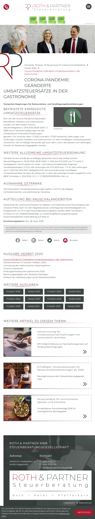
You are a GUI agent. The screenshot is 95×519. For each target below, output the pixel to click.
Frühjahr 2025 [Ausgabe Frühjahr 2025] (54, 291)
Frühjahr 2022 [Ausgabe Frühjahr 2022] (13, 306)
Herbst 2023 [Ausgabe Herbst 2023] (34, 299)
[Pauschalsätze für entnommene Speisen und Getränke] (47, 408)
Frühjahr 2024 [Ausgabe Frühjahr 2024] (13, 299)
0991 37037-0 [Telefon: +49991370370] (49, 461)
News (40, 65)
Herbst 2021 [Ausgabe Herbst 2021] (33, 306)
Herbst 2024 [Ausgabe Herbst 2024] (75, 291)
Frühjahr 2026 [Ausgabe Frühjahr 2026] (13, 291)
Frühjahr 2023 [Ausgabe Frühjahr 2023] (54, 299)
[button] (6, 7)
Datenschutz (85, 503)
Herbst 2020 (30, 68)
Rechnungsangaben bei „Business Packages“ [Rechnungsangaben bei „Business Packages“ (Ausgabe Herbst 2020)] (25, 274)
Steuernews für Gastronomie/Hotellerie (66, 65)
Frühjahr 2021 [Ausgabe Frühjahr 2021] (53, 306)
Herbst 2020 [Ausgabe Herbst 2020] (74, 306)
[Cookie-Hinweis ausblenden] (84, 512)
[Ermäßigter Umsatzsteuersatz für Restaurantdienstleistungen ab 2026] (47, 376)
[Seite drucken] (71, 240)
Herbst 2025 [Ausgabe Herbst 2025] (34, 291)
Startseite (29, 65)
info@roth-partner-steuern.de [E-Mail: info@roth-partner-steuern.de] (57, 467)
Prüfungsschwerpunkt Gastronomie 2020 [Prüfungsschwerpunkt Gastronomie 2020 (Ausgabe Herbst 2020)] (24, 271)
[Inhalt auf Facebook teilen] (22, 240)
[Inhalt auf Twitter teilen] (54, 240)
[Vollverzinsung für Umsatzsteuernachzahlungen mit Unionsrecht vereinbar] (47, 342)
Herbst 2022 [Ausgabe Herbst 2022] (75, 299)
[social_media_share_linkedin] (38, 240)
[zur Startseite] (47, 7)
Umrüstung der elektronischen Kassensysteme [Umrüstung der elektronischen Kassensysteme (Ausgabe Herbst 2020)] (26, 265)
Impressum (69, 503)
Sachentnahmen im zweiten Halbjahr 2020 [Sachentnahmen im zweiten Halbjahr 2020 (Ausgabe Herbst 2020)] (24, 262)
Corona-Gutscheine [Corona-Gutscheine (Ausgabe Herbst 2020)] (13, 268)
